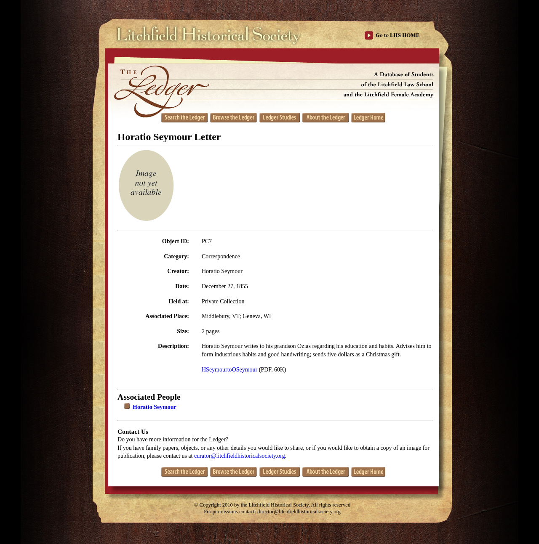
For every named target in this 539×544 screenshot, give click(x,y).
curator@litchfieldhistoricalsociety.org (239, 456)
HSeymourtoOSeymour (229, 369)
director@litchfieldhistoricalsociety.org (299, 512)
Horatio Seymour (154, 407)
